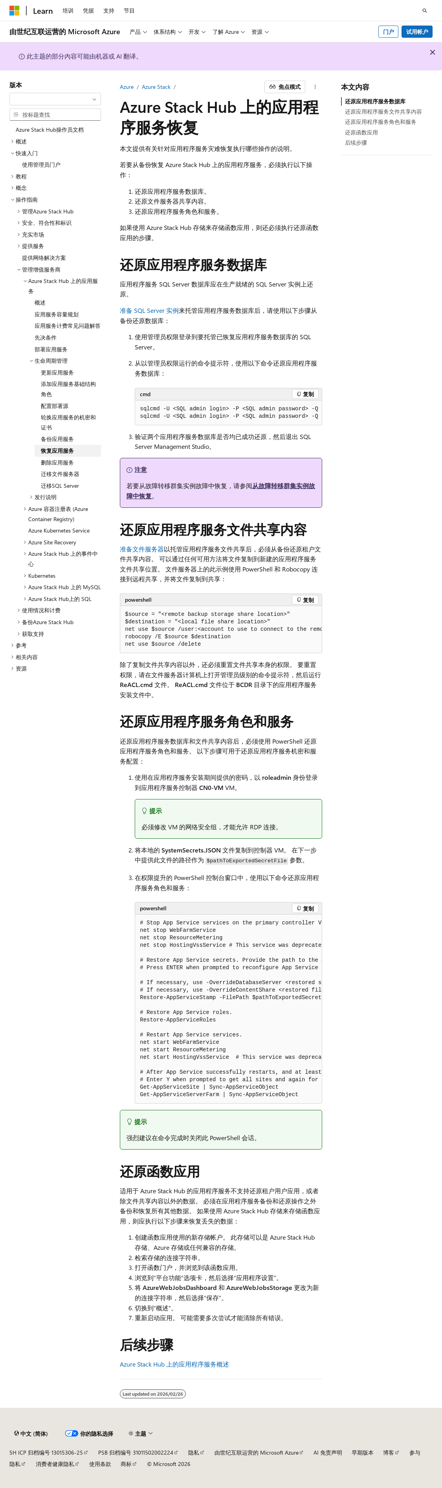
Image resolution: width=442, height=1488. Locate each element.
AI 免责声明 (328, 1452)
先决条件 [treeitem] (46, 337)
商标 (126, 1464)
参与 (414, 1452)
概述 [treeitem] (40, 302)
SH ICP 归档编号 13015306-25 (46, 1452)
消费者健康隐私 (55, 1464)
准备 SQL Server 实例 (149, 310)
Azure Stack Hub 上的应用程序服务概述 (174, 1364)
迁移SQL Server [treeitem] (60, 485)
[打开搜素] (425, 11)
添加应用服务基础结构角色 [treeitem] (68, 389)
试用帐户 (417, 31)
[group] (228, 412)
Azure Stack (156, 86)
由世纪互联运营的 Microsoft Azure (257, 1452)
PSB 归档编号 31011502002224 (135, 1452)
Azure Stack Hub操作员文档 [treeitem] (50, 129)
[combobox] (55, 99)
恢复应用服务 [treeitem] (57, 450)
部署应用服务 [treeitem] (51, 349)
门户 (388, 31)
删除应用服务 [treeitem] (57, 462)
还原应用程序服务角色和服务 (380, 121)
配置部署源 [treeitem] (54, 406)
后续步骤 (356, 142)
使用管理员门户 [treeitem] (41, 164)
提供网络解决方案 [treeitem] (44, 257)
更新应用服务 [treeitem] (57, 372)
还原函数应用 (361, 132)
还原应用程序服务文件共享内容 (383, 111)
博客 (388, 1452)
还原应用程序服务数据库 (375, 101)
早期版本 (363, 1452)
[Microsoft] (14, 11)
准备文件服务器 (142, 549)
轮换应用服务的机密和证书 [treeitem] (68, 422)
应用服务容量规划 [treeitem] (57, 314)
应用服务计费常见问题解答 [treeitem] (68, 325)
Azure (127, 86)
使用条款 (100, 1464)
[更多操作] (315, 87)
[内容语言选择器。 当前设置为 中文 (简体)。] (31, 1433)
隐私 (193, 1452)
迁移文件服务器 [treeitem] (60, 474)
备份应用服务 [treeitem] (57, 439)
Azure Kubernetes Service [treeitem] (59, 530)
